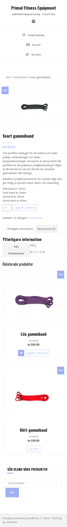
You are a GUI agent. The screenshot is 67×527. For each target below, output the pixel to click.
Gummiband (20, 77)
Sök (12, 492)
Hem (8, 77)
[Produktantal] (7, 207)
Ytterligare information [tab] (20, 228)
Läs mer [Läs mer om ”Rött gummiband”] (33, 448)
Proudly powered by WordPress (21, 518)
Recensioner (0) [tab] (46, 228)
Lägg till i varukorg (25, 207)
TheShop (56, 518)
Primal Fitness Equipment (33, 7)
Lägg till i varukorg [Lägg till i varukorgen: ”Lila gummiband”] (36, 353)
